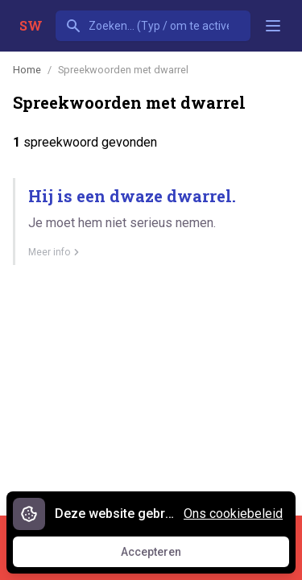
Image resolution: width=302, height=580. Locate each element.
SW (31, 25)
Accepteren (166, 555)
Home (27, 70)
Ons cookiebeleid (233, 513)
